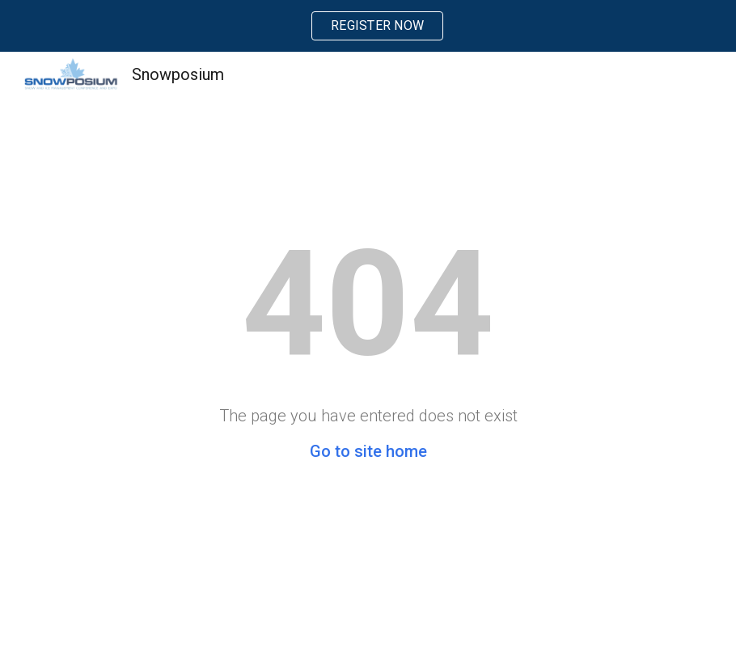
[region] (368, 26)
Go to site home (368, 451)
